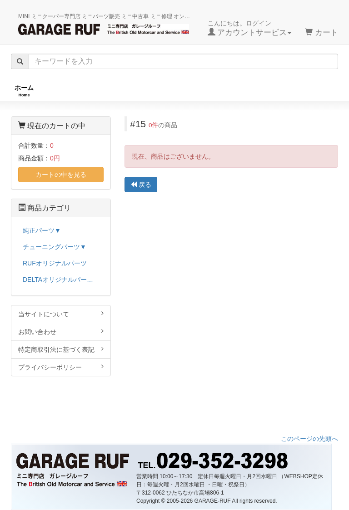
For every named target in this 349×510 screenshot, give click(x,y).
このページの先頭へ (309, 438)
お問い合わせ (61, 331)
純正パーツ (251, 90)
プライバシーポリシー (61, 367)
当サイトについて (61, 314)
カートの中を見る (60, 174)
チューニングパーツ (177, 90)
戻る (140, 184)
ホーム (24, 90)
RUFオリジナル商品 (91, 90)
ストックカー (315, 90)
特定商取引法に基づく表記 (61, 349)
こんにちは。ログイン (250, 28)
